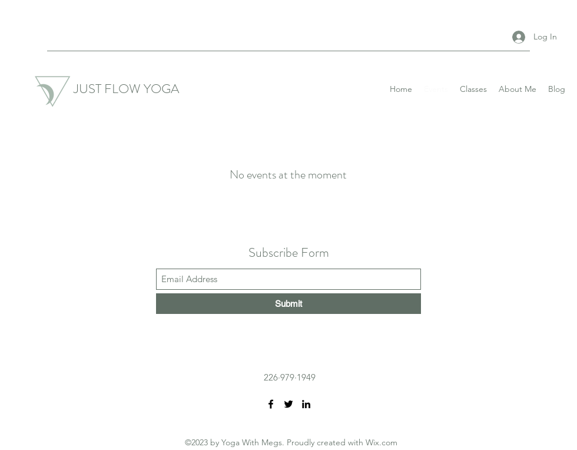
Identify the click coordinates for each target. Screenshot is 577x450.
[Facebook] (271, 404)
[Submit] (288, 303)
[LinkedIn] (306, 404)
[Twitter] (288, 404)
